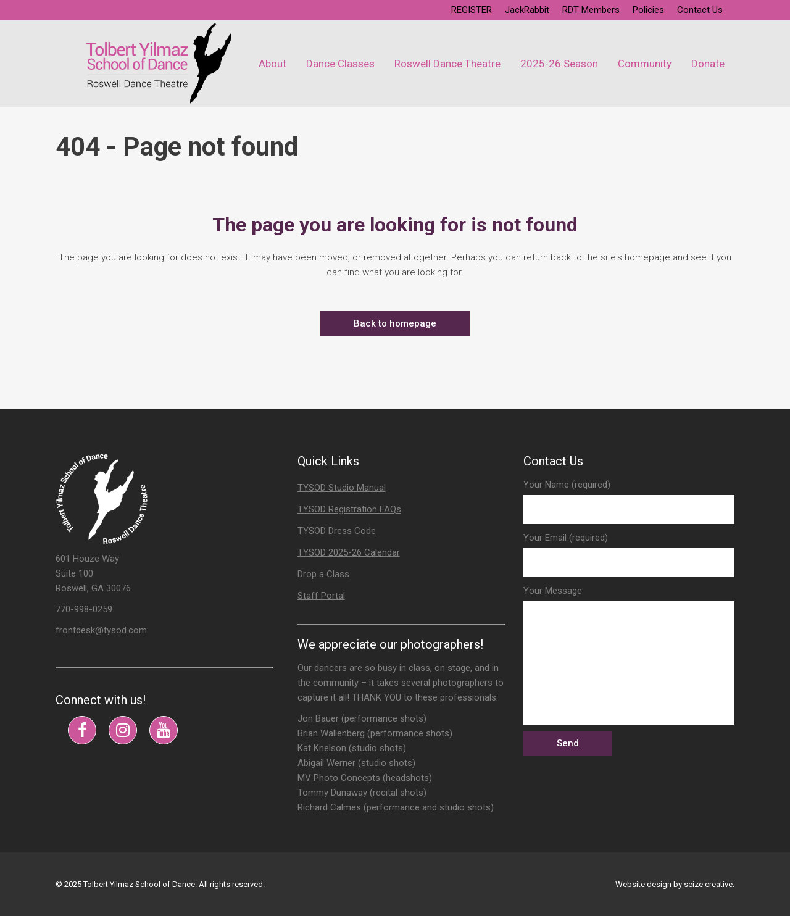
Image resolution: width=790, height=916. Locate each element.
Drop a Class (323, 574)
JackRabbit (527, 9)
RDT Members (591, 9)
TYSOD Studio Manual (341, 487)
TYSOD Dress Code (336, 530)
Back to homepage (395, 323)
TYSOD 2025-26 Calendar (348, 552)
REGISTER (471, 9)
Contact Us (700, 9)
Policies (648, 9)
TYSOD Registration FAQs (349, 509)
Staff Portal (321, 595)
